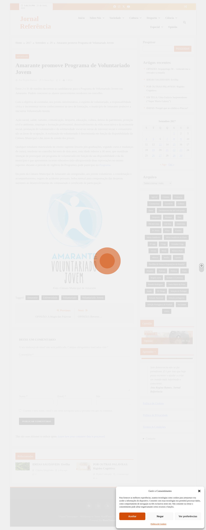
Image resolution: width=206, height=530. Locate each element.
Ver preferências (188, 516)
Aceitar (132, 516)
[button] (199, 491)
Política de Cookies (158, 524)
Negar (160, 516)
